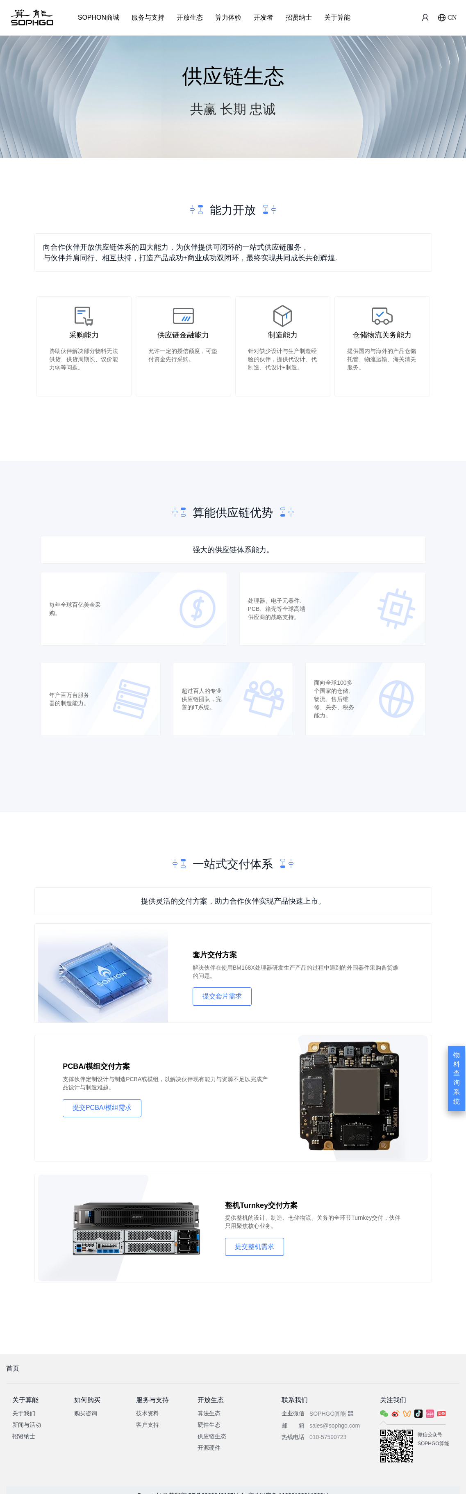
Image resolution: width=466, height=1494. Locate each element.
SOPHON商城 (98, 17)
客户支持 (147, 1414)
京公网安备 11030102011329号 (288, 1485)
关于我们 (23, 1403)
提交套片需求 (224, 998)
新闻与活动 (26, 1414)
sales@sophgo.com (334, 1415)
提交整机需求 (257, 1245)
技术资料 (147, 1403)
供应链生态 (212, 1426)
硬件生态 (209, 1414)
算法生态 (209, 1403)
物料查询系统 (456, 1078)
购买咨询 (85, 1403)
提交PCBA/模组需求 (102, 1108)
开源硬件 (209, 1437)
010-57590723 (327, 1426)
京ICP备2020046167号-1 (212, 1485)
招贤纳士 (299, 17)
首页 (12, 1358)
